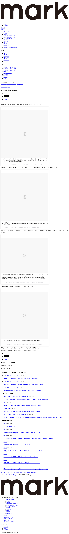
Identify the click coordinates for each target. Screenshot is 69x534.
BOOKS (5, 43)
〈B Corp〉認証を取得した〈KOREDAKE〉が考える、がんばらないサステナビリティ (26, 399)
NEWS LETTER (8, 31)
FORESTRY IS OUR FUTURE (11, 375)
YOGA (5, 58)
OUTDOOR (6, 56)
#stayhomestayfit (8, 73)
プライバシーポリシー (9, 521)
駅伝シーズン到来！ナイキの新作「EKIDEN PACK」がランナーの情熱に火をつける (26, 469)
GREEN (5, 42)
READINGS (4, 84)
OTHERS (6, 61)
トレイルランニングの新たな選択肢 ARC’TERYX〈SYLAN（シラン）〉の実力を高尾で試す (28, 438)
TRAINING (6, 60)
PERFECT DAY (7, 408)
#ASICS (5, 77)
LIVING (6, 39)
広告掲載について (8, 517)
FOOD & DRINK (8, 38)
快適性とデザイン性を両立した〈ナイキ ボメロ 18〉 (17, 445)
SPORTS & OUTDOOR (9, 37)
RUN (5, 53)
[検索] (3, 28)
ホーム (5, 474)
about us (5, 515)
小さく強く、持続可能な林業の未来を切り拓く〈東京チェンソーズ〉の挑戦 (23, 384)
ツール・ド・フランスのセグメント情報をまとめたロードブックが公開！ (23, 405)
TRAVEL (6, 41)
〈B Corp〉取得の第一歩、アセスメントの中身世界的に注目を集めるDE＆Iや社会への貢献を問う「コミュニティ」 (34, 417)
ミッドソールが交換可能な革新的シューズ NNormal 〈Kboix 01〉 (21, 457)
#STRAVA (6, 75)
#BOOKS (6, 74)
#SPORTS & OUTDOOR (10, 67)
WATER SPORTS (11, 84)
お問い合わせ (7, 520)
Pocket (5, 99)
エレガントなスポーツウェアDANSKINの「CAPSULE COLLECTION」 (19, 472)
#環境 (5, 78)
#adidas (5, 79)
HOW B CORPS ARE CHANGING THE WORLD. (16, 396)
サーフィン (20, 84)
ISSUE (5, 33)
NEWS (5, 34)
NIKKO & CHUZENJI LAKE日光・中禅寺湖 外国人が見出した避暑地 (22, 411)
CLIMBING (6, 57)
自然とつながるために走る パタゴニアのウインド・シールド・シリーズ (23, 451)
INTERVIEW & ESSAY (9, 35)
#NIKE (5, 71)
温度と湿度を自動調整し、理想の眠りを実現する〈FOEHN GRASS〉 (22, 463)
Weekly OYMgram (5, 87)
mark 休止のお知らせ (9, 426)
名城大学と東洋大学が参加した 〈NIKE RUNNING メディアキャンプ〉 (22, 432)
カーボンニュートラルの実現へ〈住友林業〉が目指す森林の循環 (21, 378)
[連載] (2, 29)
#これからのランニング (10, 68)
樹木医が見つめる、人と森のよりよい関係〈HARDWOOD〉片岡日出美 (22, 390)
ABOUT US (6, 45)
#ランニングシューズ (9, 70)
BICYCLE (6, 54)
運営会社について (8, 518)
